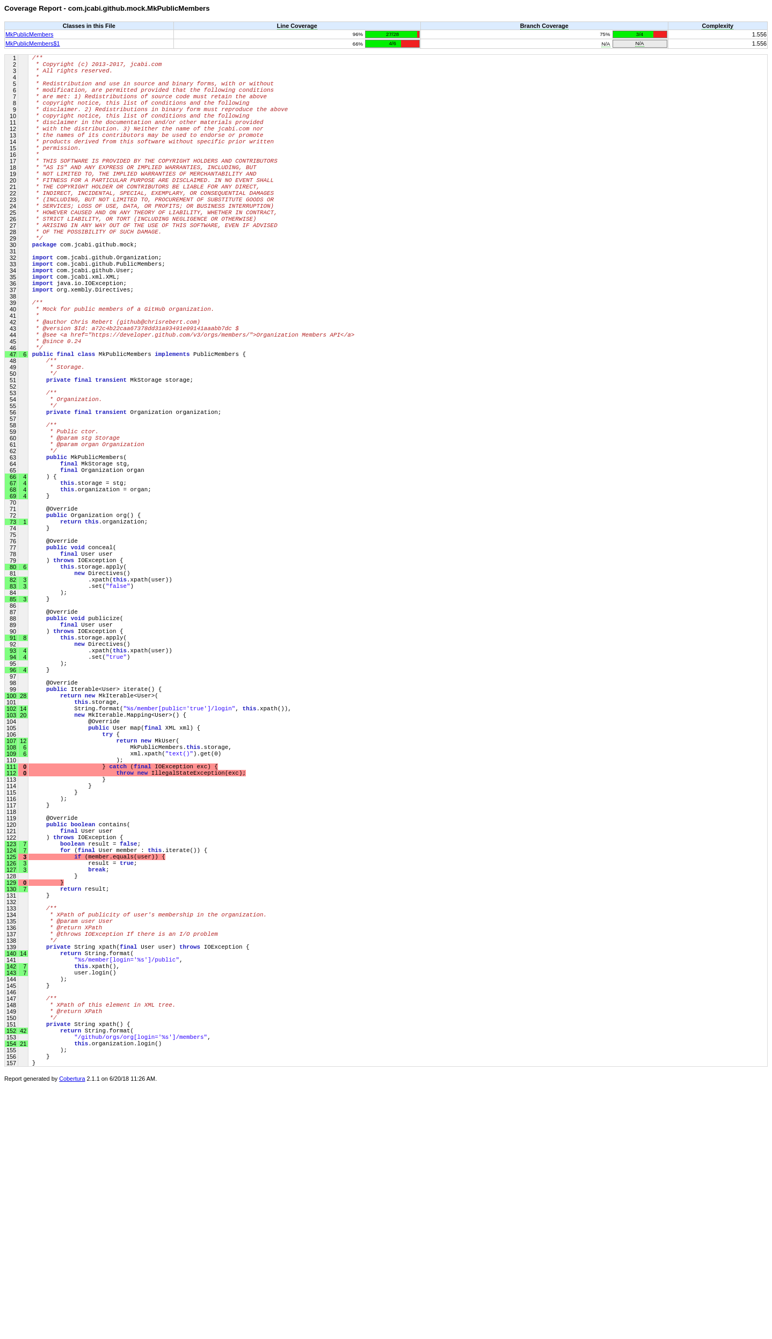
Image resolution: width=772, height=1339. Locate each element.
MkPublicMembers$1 (32, 43)
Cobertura (72, 1331)
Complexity (717, 26)
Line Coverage (297, 26)
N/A (605, 44)
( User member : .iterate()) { (119, 1049)
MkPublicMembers (29, 34)
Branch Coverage (544, 26)
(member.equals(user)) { (98, 1057)
